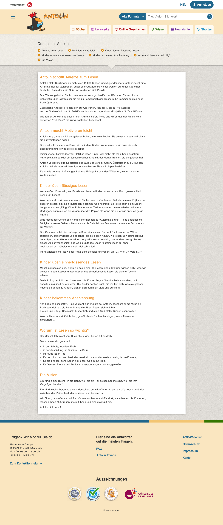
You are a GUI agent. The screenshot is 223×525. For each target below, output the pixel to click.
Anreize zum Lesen (52, 50)
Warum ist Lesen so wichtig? (154, 55)
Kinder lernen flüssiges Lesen (122, 50)
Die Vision (47, 59)
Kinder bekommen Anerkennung (111, 55)
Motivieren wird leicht (84, 50)
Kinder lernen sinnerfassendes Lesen (63, 55)
